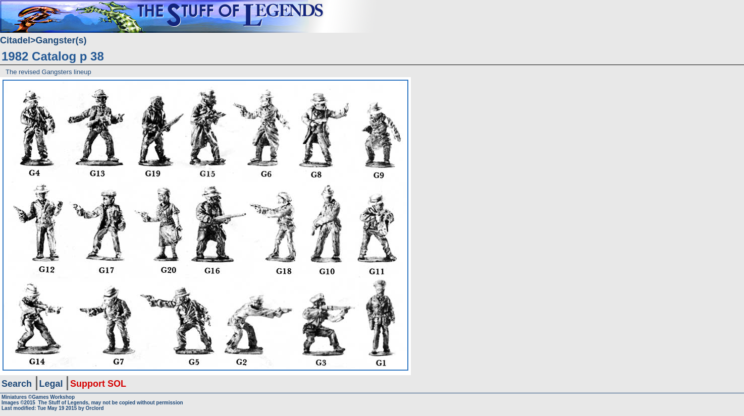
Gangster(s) (61, 40)
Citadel (15, 40)
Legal (51, 384)
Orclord (95, 408)
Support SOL (98, 384)
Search (17, 384)
